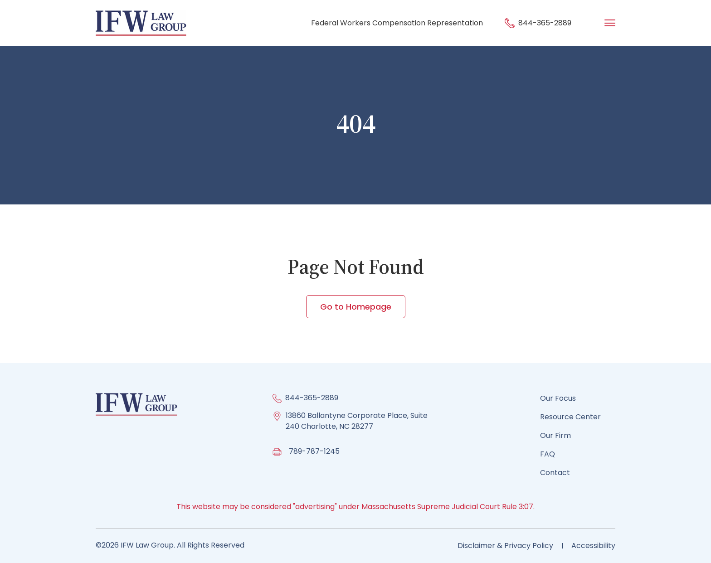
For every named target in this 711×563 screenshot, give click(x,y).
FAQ (547, 454)
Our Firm (555, 435)
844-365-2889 (538, 23)
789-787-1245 (314, 451)
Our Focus (558, 398)
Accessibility (593, 545)
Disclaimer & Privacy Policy (505, 545)
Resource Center (570, 417)
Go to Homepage (355, 306)
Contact (555, 472)
